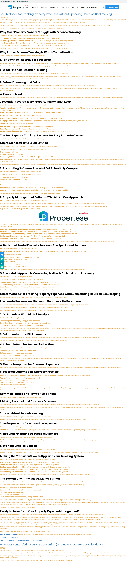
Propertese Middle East (8, 1)
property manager (34, 540)
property (4, 540)
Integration (55, 7)
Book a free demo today (8, 534)
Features (36, 7)
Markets (45, 7)
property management (18, 540)
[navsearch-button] (103, 7)
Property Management (9, 537)
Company (75, 7)
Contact (94, 8)
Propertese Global (22, 1)
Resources (85, 7)
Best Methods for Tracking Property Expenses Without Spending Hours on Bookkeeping (56, 14)
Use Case (65, 7)
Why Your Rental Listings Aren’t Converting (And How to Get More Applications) (51, 544)
